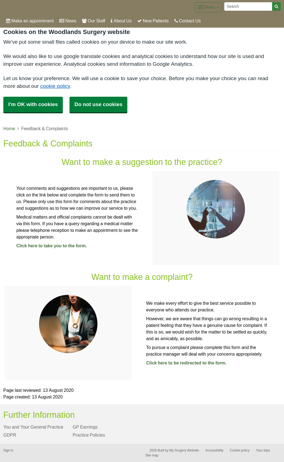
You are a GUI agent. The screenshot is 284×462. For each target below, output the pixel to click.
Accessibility (214, 450)
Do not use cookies (98, 104)
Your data (263, 450)
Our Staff (93, 21)
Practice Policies (89, 435)
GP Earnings (85, 427)
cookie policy (55, 86)
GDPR (9, 435)
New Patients (153, 21)
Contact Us (187, 21)
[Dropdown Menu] (208, 7)
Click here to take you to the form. (51, 245)
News (67, 21)
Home (9, 128)
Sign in (8, 450)
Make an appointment (30, 21)
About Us (121, 21)
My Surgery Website (184, 450)
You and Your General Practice (33, 427)
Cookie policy (239, 450)
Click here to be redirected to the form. (186, 363)
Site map (151, 455)
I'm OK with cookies (33, 104)
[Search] (248, 6)
